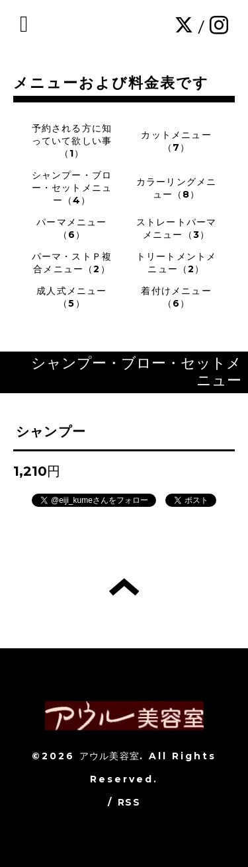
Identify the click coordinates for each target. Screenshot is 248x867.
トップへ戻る (124, 586)
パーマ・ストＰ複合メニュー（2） (72, 262)
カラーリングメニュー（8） (176, 188)
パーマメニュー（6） (71, 228)
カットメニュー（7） (176, 141)
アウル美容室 (109, 756)
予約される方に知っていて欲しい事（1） (72, 140)
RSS (129, 802)
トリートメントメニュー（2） (176, 262)
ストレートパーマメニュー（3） (176, 228)
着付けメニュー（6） (176, 297)
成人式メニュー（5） (71, 297)
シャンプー (51, 431)
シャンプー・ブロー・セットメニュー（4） (72, 187)
